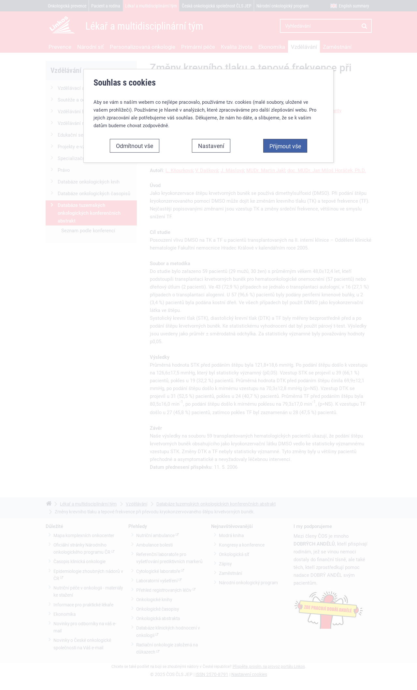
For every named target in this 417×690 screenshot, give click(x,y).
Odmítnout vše (134, 146)
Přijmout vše (285, 146)
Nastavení (211, 146)
